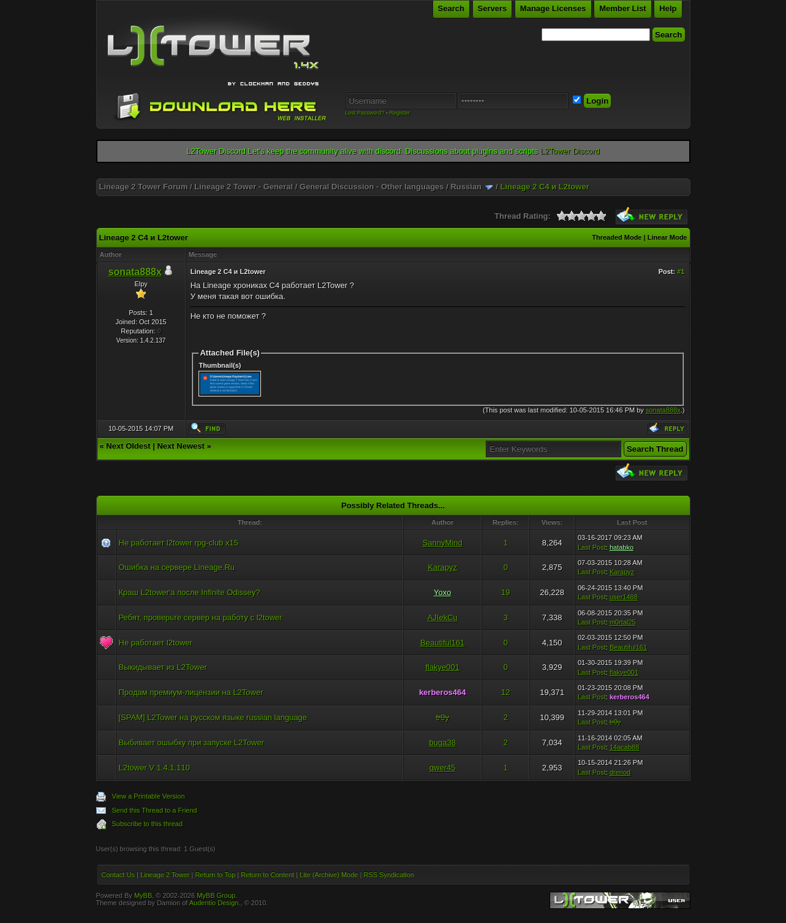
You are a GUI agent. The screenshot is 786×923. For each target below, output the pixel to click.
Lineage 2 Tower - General (243, 186)
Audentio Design (214, 902)
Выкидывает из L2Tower (163, 667)
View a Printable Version (148, 796)
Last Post (592, 547)
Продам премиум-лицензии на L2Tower (191, 692)
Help (667, 8)
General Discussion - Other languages (372, 186)
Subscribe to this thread (147, 823)
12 (505, 692)
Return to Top (215, 874)
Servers (492, 8)
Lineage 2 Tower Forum (143, 186)
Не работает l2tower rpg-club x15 (179, 542)
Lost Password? (365, 113)
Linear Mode (667, 237)
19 (505, 592)
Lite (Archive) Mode (329, 874)
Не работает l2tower (155, 642)
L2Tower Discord (570, 151)
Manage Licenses (553, 8)
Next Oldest (128, 445)
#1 (680, 271)
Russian (466, 186)
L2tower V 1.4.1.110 (154, 767)
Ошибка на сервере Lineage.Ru (177, 567)
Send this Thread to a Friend (154, 810)
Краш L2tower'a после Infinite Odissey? (189, 592)
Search (451, 8)
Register (400, 113)
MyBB (143, 895)
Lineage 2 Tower (165, 874)
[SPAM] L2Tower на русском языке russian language (213, 717)
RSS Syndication (388, 874)
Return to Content (267, 874)
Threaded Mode (616, 237)
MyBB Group (216, 895)
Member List (622, 8)
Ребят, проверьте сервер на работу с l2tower (200, 617)
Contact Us (118, 874)
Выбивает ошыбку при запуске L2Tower (192, 742)
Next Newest (180, 445)
